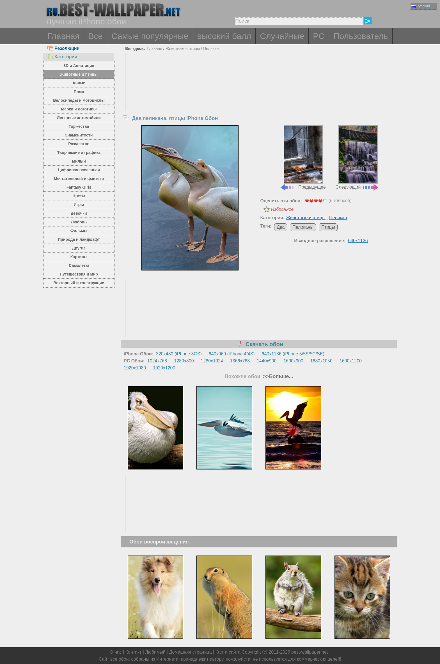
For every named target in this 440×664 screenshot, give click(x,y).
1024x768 (157, 360)
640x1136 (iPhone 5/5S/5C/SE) (293, 353)
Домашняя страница (190, 652)
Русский (420, 6)
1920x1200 (164, 367)
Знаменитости (79, 135)
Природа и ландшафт (79, 239)
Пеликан (211, 48)
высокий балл (224, 36)
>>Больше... (277, 376)
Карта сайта (228, 652)
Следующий (357, 157)
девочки (79, 213)
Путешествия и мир (79, 274)
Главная (63, 36)
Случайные (282, 36)
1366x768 (240, 360)
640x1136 (358, 240)
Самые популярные (150, 36)
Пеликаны (302, 227)
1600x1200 (351, 360)
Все (95, 36)
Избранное (282, 209)
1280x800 (184, 360)
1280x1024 (212, 360)
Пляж (79, 91)
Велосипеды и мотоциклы (79, 100)
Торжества (79, 126)
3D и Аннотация (78, 65)
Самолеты (79, 265)
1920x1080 (135, 367)
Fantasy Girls (79, 187)
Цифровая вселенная (79, 170)
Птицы (328, 227)
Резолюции (63, 48)
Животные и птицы (79, 74)
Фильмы (78, 230)
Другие (79, 248)
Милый (79, 161)
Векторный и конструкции (78, 283)
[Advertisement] (259, 95)
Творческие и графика (78, 152)
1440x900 (266, 360)
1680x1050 (321, 360)
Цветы (78, 196)
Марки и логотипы (79, 109)
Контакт (133, 652)
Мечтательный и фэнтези (79, 178)
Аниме (78, 83)
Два (281, 227)
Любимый (155, 652)
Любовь (79, 222)
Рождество (78, 144)
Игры (79, 204)
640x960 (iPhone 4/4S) (232, 353)
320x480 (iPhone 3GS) (179, 353)
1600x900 (293, 360)
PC (319, 36)
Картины (79, 257)
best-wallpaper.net (309, 652)
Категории (62, 56)
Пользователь (360, 36)
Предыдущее (303, 157)
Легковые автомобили (79, 117)
